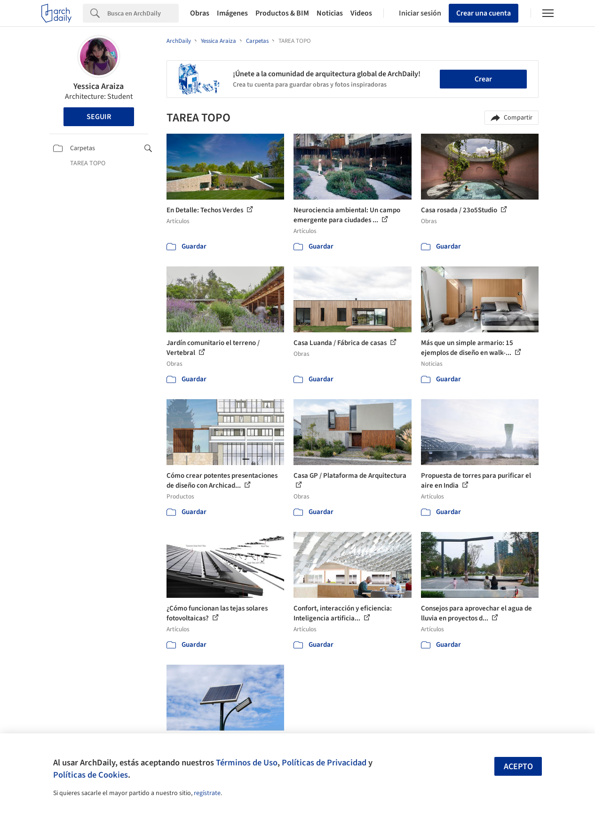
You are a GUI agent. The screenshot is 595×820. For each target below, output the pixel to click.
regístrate (207, 793)
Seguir (99, 117)
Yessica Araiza (98, 86)
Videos (361, 13)
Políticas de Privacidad (324, 762)
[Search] (143, 13)
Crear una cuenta (483, 13)
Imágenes (232, 13)
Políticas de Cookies (90, 775)
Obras (199, 13)
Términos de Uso (247, 762)
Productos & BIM (282, 13)
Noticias (330, 13)
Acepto (518, 766)
